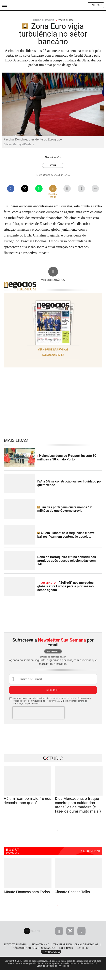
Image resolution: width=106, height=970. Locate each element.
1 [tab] (48, 831)
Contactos (48, 948)
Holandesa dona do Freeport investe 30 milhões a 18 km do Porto (66, 457)
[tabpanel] (27, 791)
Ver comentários (53, 280)
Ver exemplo (53, 651)
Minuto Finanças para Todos (27, 892)
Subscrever (53, 690)
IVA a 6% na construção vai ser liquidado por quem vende (69, 483)
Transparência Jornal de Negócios (75, 944)
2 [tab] (53, 831)
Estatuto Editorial (16, 944)
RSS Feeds (83, 948)
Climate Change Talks (72, 892)
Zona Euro (65, 20)
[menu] (4, 5)
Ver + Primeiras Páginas (53, 349)
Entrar (96, 5)
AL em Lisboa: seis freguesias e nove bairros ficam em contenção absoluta (66, 534)
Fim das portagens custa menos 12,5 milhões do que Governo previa (65, 509)
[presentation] (38, 713)
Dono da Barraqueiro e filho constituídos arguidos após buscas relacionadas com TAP (66, 560)
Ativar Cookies (51, 951)
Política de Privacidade (58, 965)
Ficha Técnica (40, 944)
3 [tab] (58, 831)
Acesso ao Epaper (53, 355)
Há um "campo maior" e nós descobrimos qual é (27, 800)
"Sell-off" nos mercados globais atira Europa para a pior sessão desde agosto (65, 586)
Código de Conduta (25, 948)
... (95, 187)
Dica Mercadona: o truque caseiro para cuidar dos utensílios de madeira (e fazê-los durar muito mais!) (78, 805)
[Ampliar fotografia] (100, 79)
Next (85, 830)
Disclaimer (66, 948)
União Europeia (43, 20)
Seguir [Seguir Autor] (53, 165)
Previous (20, 830)
